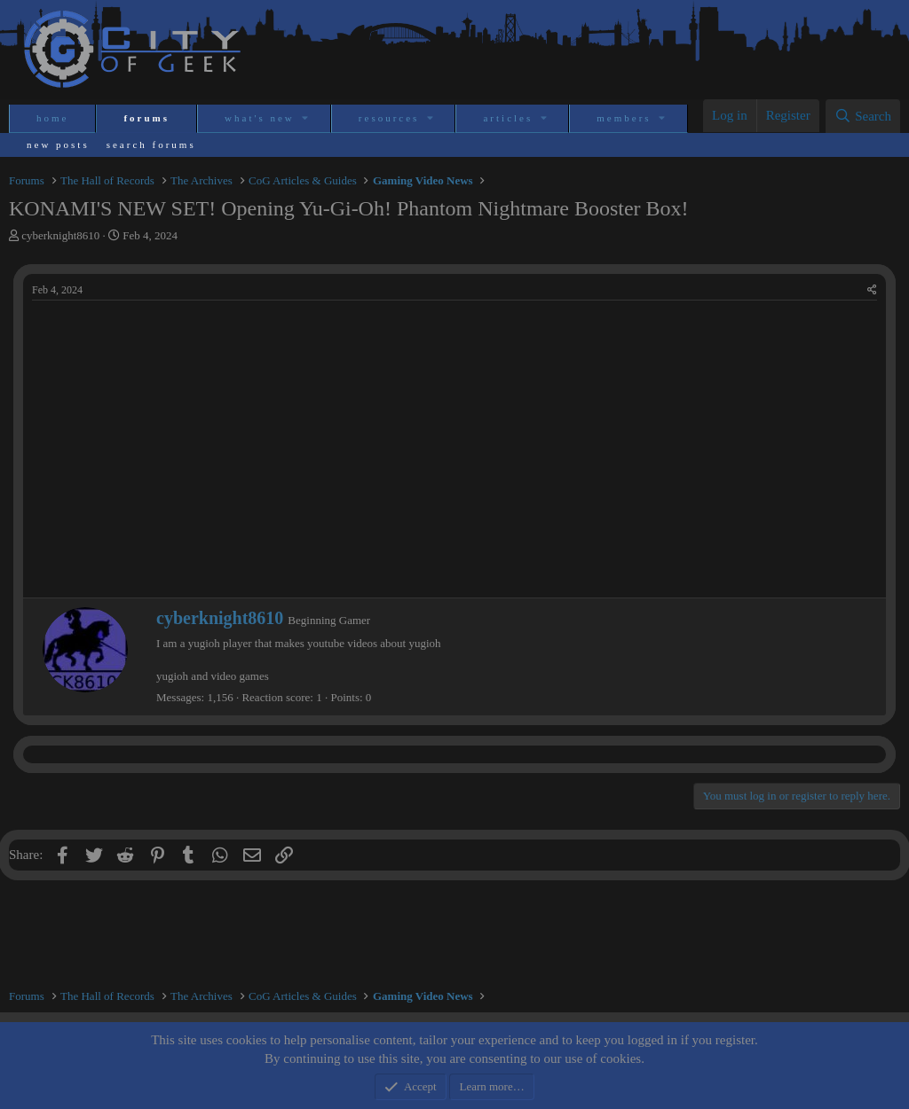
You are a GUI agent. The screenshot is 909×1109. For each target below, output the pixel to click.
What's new (260, 118)
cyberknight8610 (60, 235)
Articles (508, 118)
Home (52, 118)
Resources (389, 118)
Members (624, 118)
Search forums (151, 144)
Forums (146, 118)
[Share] (872, 290)
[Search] (863, 116)
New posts (58, 144)
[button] (306, 118)
